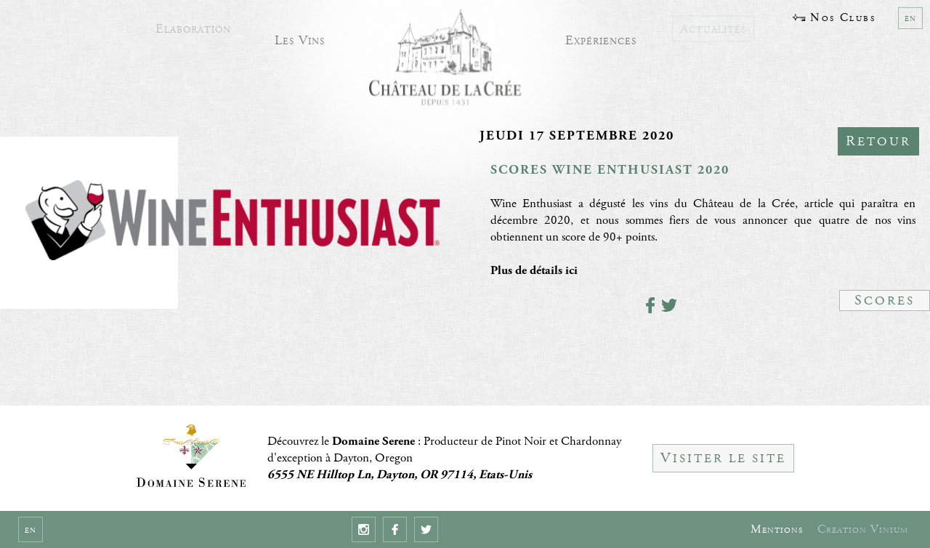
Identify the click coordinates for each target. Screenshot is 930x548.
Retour (878, 141)
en (910, 18)
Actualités (713, 24)
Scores (884, 301)
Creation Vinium (862, 529)
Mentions (777, 529)
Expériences (600, 37)
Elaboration (193, 24)
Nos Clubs (834, 17)
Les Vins (300, 37)
